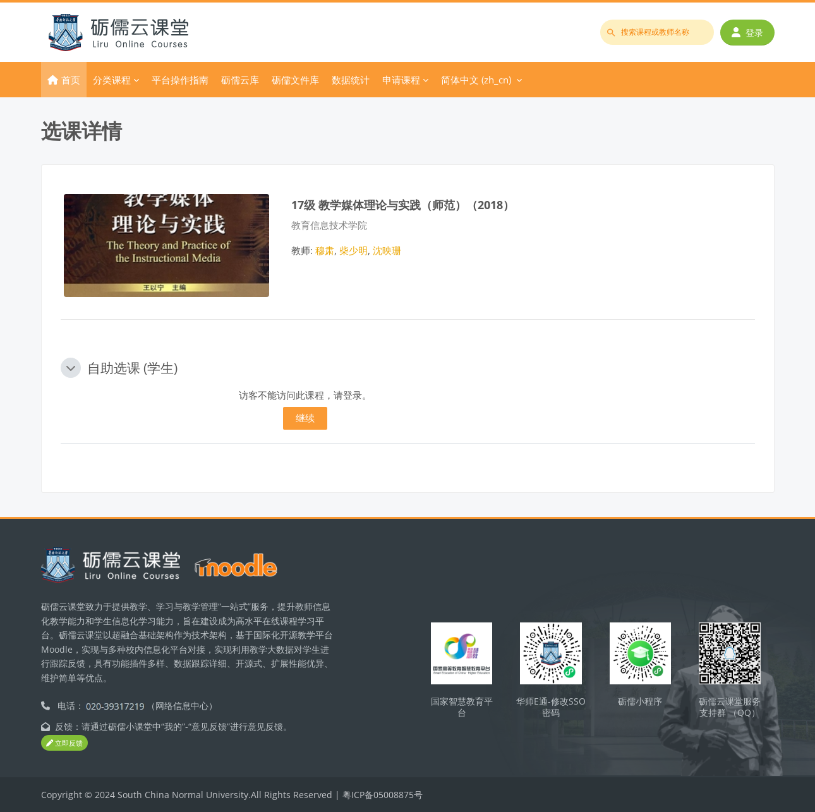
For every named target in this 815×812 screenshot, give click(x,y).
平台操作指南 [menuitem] (180, 79)
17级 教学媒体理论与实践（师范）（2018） (402, 204)
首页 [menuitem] (70, 79)
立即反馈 (64, 743)
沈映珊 (387, 250)
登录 (747, 33)
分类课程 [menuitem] (112, 79)
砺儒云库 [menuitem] (240, 79)
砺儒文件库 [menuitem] (295, 79)
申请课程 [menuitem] (401, 79)
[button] (71, 368)
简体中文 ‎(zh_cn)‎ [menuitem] (476, 79)
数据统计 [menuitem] (351, 79)
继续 (305, 417)
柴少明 (353, 250)
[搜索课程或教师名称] (657, 32)
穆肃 (324, 250)
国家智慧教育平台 (462, 707)
